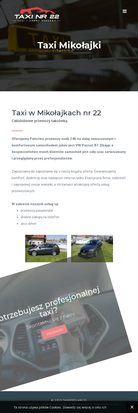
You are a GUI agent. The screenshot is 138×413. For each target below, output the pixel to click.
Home (44, 50)
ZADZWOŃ (45, 324)
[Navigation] (125, 11)
